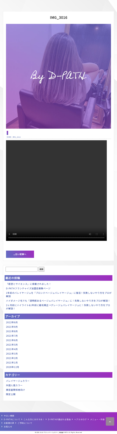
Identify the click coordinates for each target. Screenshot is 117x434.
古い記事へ (20, 254)
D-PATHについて (12, 419)
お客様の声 (9, 423)
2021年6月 (12, 340)
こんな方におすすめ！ (34, 419)
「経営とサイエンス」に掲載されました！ (28, 284)
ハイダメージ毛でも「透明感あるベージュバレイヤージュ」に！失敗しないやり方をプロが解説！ (58, 300)
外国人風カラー (14, 385)
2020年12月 (12, 367)
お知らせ (8, 426)
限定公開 (11, 394)
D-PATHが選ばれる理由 (59, 419)
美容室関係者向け (15, 389)
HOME (9, 137)
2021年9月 (12, 326)
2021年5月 (12, 344)
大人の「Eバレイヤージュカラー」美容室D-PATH (54, 432)
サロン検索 (9, 415)
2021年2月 (12, 358)
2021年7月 (12, 335)
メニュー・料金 (97, 419)
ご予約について (25, 423)
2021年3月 (12, 353)
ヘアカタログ (80, 419)
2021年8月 (12, 331)
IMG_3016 (58, 17)
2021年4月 (12, 349)
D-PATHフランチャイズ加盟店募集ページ (28, 288)
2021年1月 (12, 362)
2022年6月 (12, 322)
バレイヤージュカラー (18, 380)
